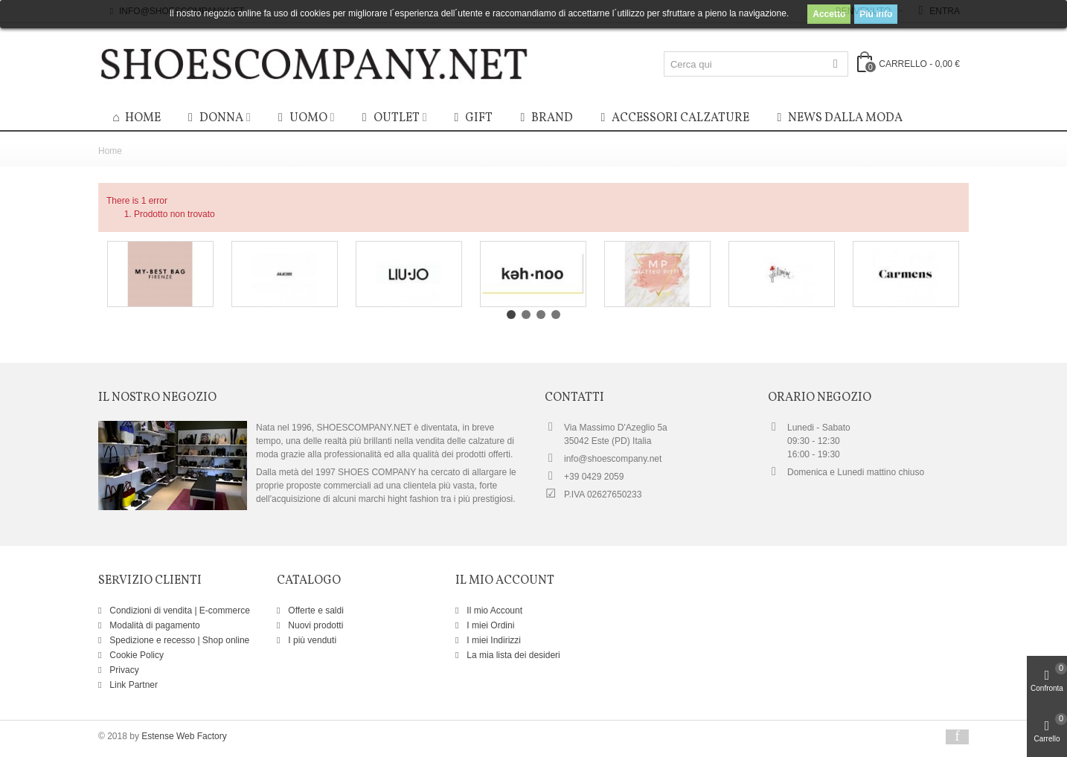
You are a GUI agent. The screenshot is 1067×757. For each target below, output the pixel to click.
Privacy (123, 670)
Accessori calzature (673, 118)
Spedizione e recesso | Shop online (178, 640)
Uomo (301, 118)
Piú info (875, 14)
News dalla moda (838, 118)
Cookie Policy (135, 655)
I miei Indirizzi (492, 640)
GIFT (471, 118)
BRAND (544, 118)
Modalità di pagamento (153, 625)
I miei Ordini (489, 625)
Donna (214, 118)
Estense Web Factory (184, 736)
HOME (135, 119)
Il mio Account (493, 610)
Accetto (829, 14)
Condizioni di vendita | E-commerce (178, 610)
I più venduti (311, 640)
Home (110, 151)
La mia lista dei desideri (512, 655)
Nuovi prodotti (314, 625)
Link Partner (132, 685)
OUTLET (389, 118)
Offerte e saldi (315, 610)
